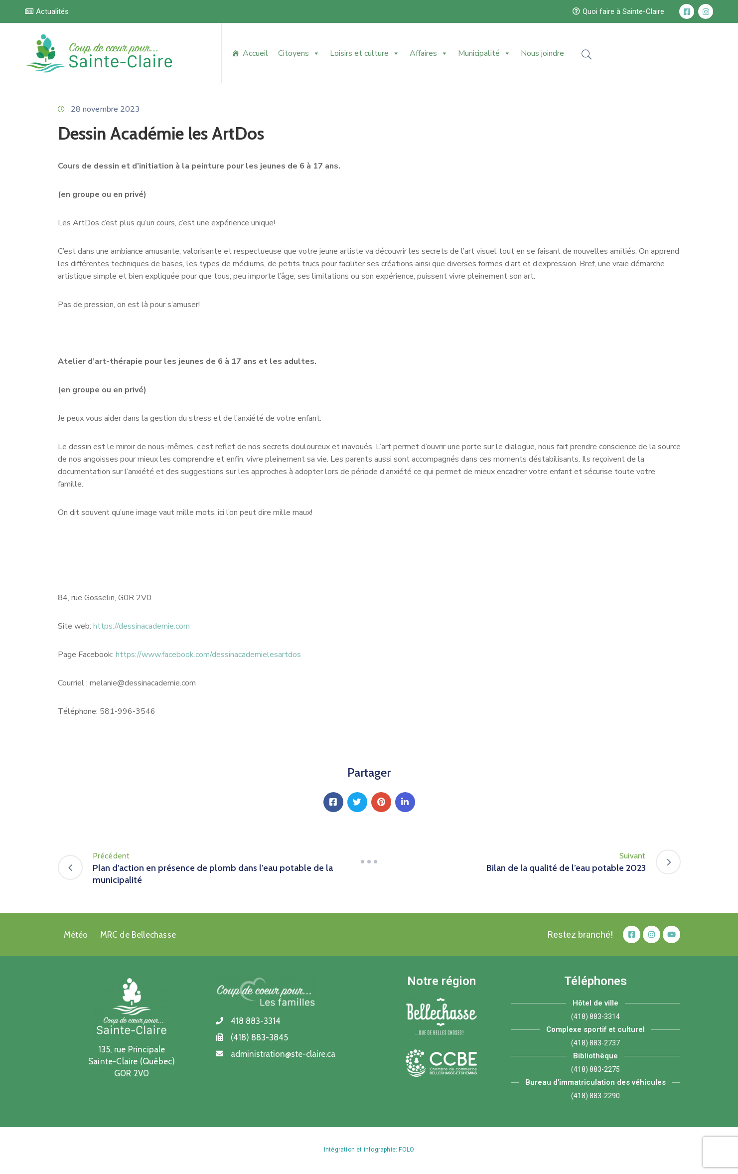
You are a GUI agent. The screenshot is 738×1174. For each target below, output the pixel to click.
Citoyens (299, 53)
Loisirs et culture (365, 53)
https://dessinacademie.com (141, 626)
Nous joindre (542, 53)
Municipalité (484, 53)
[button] (47, 11)
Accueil (255, 53)
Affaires (429, 53)
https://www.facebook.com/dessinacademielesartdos (208, 654)
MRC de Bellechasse (138, 935)
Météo (76, 935)
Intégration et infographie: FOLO (369, 1149)
